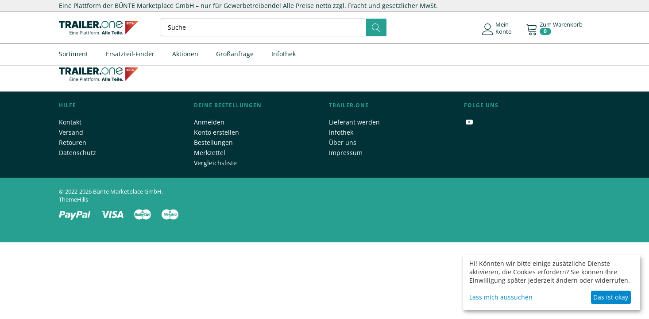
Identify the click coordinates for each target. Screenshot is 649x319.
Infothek (283, 54)
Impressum (346, 152)
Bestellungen (213, 142)
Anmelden (209, 122)
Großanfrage (235, 54)
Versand (71, 132)
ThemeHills (73, 199)
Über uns (342, 142)
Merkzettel (209, 152)
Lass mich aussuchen (501, 297)
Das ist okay (610, 297)
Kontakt (70, 122)
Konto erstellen (216, 132)
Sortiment (73, 54)
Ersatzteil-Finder (130, 54)
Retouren (72, 142)
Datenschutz (77, 152)
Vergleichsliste (215, 163)
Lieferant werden (354, 122)
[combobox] (274, 27)
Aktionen (185, 54)
